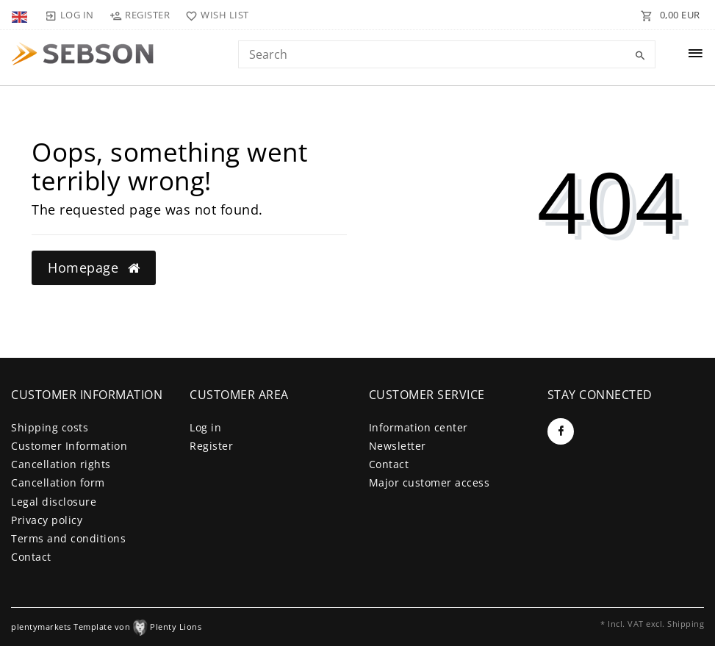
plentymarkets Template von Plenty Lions (106, 626)
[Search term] (446, 54)
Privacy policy (46, 520)
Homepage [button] (94, 267)
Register (211, 446)
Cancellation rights (61, 464)
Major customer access (429, 482)
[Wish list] (214, 14)
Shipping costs (49, 427)
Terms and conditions (68, 538)
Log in (205, 427)
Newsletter (397, 446)
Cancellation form (58, 482)
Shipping (685, 623)
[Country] (21, 14)
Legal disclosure (53, 502)
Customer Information (69, 446)
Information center (418, 427)
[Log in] (69, 14)
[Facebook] (560, 431)
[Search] (641, 56)
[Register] (140, 14)
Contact (31, 557)
